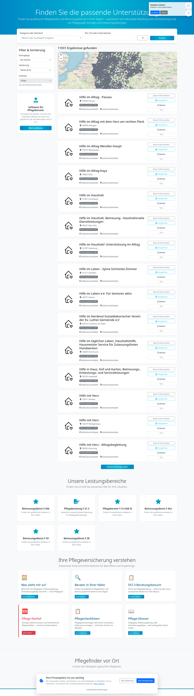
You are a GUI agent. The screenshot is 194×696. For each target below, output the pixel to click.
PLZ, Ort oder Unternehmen (98, 33)
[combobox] (51, 38)
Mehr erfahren (36, 128)
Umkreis (23, 75)
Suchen (162, 38)
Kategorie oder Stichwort (31, 33)
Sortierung (24, 65)
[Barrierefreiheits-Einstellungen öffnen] (188, 5)
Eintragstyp (24, 55)
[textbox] (49, 37)
